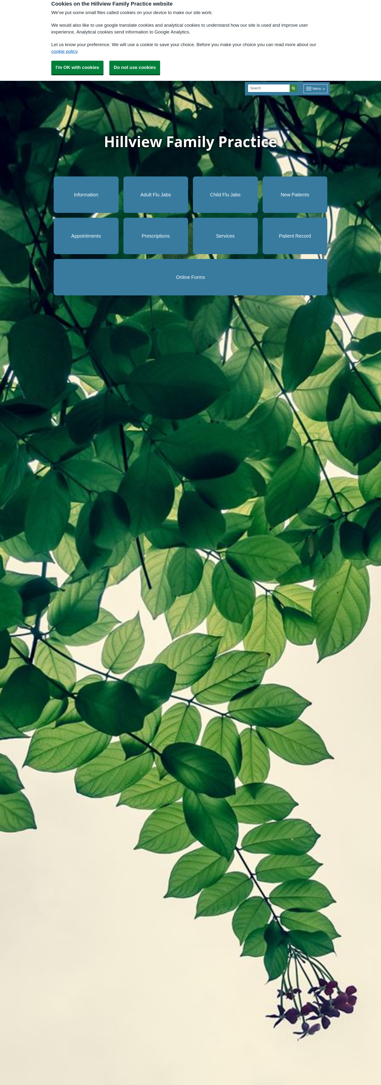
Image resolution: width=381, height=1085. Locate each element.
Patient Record (295, 236)
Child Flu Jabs (225, 194)
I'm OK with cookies (77, 67)
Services (225, 236)
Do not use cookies (135, 67)
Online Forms (190, 277)
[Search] (269, 88)
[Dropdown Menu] (315, 88)
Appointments (86, 236)
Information (86, 194)
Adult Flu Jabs (155, 194)
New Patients (295, 194)
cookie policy (64, 51)
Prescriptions (156, 236)
